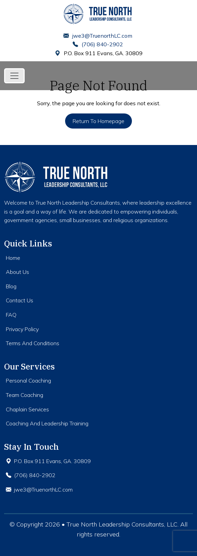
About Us (17, 271)
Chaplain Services (27, 409)
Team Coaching (24, 394)
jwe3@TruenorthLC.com (97, 35)
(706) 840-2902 (98, 44)
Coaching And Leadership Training (47, 423)
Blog (11, 286)
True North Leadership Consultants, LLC (121, 524)
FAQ (11, 314)
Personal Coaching (28, 380)
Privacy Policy (22, 329)
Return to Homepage (98, 121)
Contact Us (19, 300)
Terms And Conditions (32, 343)
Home (13, 257)
